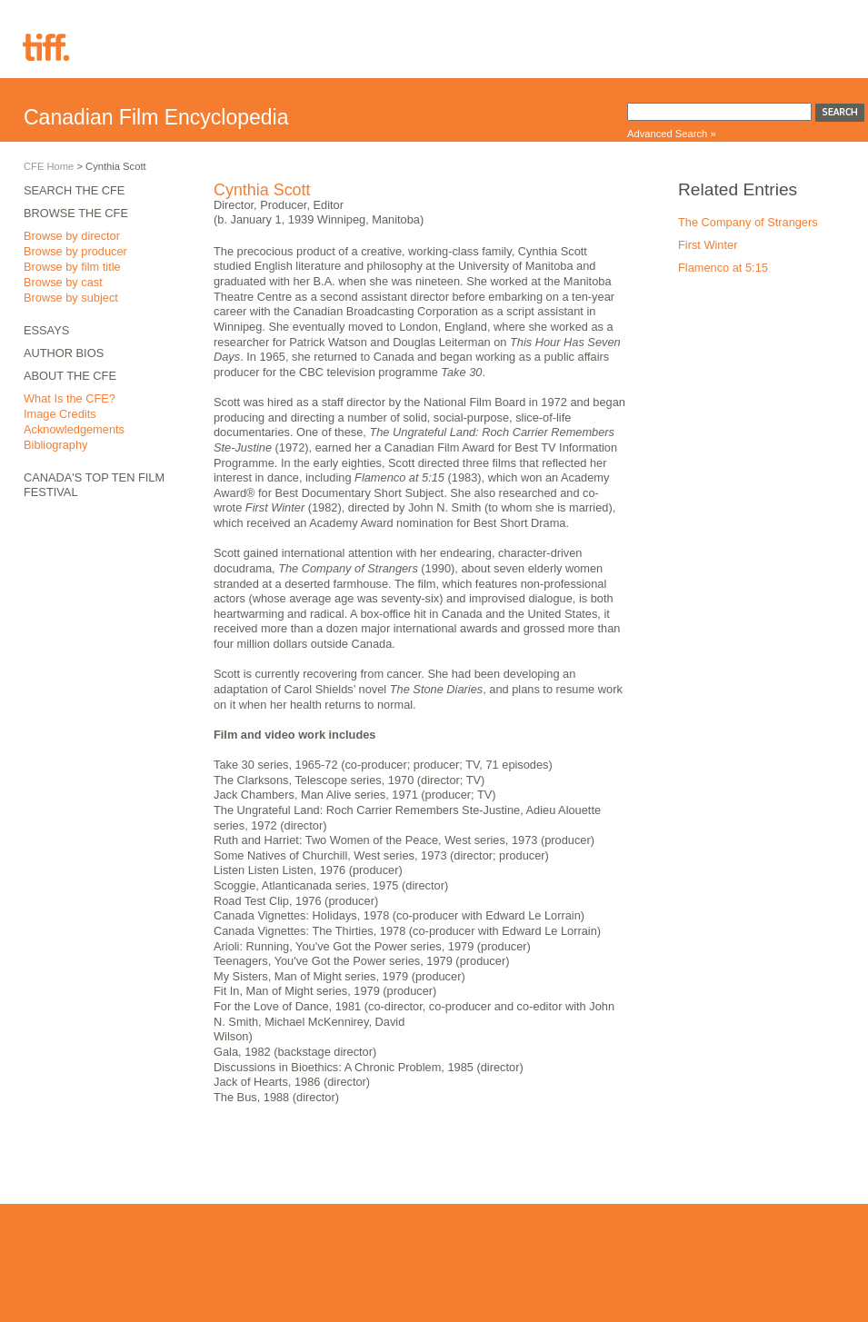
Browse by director (72, 236)
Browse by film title (72, 266)
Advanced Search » (671, 133)
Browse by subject (71, 297)
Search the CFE (74, 190)
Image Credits (60, 414)
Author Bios (64, 353)
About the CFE (70, 376)
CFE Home (49, 166)
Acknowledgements (74, 429)
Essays (46, 330)
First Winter (707, 245)
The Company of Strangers (748, 222)
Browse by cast (63, 282)
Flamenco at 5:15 (723, 267)
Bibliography (55, 445)
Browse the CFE (76, 213)
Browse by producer (75, 251)
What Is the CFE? (69, 398)
